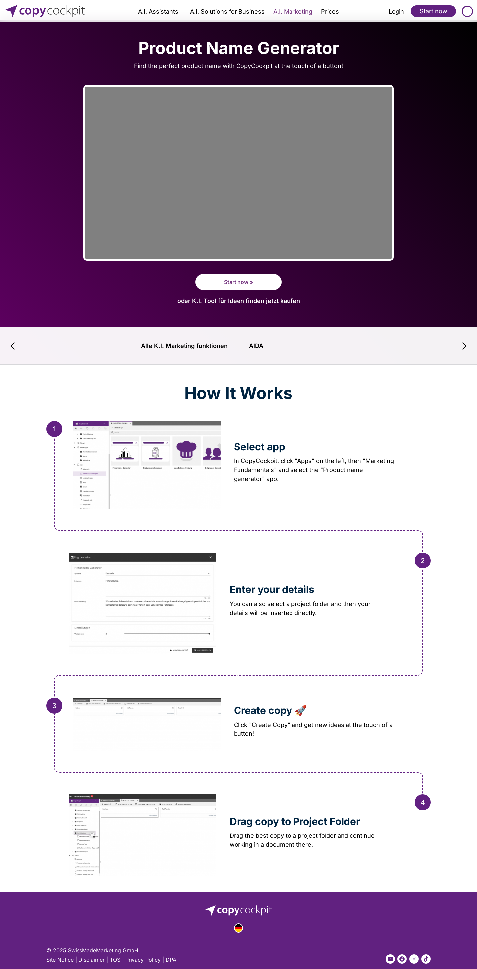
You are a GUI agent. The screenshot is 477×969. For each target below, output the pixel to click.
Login (396, 11)
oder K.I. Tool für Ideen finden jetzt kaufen (238, 300)
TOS (115, 959)
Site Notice (60, 959)
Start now (433, 11)
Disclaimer (92, 959)
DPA (171, 959)
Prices (330, 11)
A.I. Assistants (158, 11)
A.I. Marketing (292, 11)
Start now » (238, 282)
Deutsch (238, 928)
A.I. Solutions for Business (227, 11)
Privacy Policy (143, 959)
